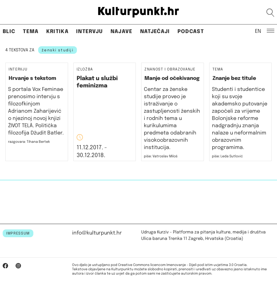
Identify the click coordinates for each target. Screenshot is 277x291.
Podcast (190, 31)
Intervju (89, 31)
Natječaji (155, 31)
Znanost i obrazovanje (170, 69)
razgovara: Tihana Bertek (29, 142)
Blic (9, 31)
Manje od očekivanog (172, 78)
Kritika (57, 31)
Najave (122, 31)
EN (258, 31)
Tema (30, 31)
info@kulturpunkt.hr (97, 233)
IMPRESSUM (18, 233)
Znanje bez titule (234, 78)
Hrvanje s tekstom (32, 78)
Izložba (85, 69)
